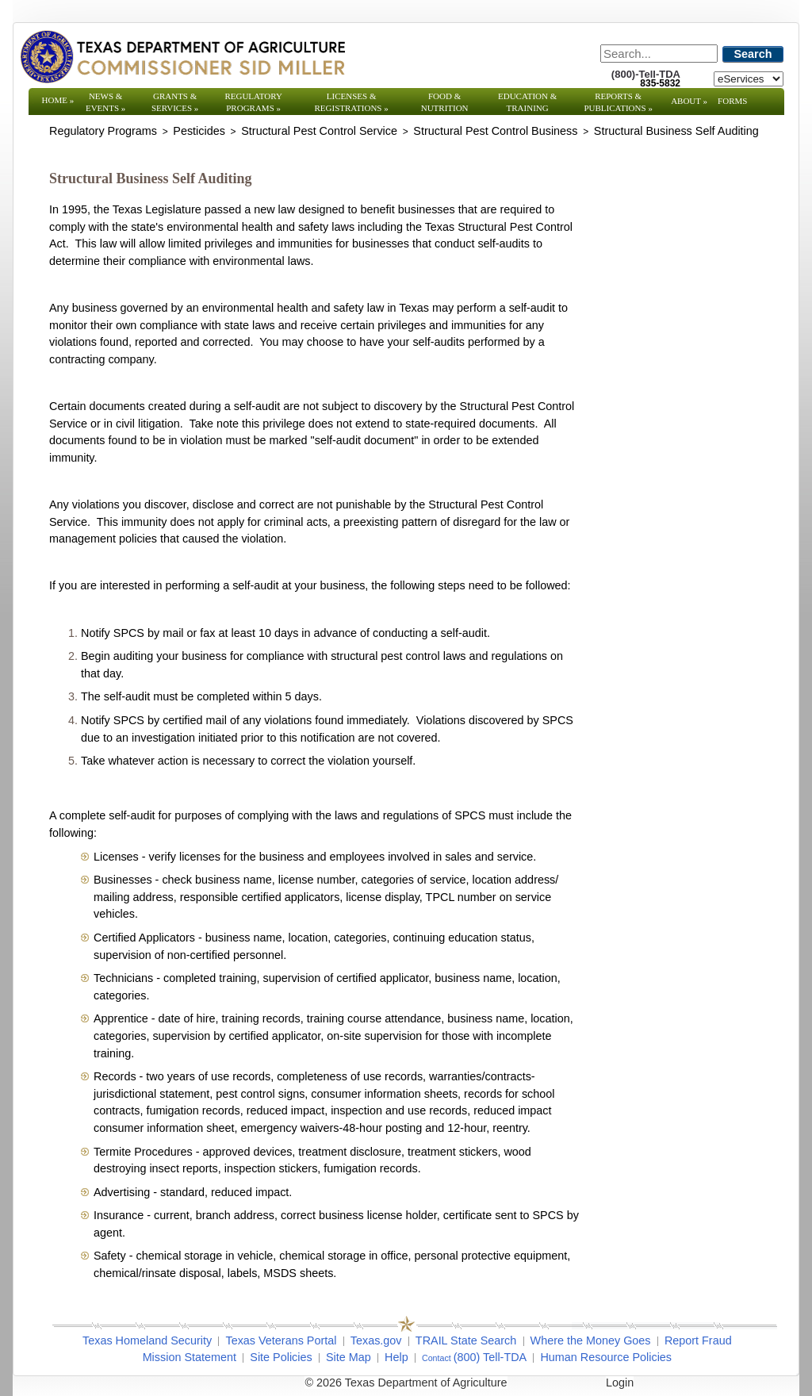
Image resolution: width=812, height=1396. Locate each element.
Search (753, 54)
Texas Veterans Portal (280, 1340)
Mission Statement (189, 1357)
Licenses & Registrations (352, 102)
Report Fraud (698, 1340)
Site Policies (281, 1357)
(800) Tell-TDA (490, 1357)
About (689, 100)
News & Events (105, 102)
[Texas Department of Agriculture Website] (181, 56)
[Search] (659, 53)
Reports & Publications (618, 102)
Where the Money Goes (590, 1340)
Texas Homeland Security (147, 1340)
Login (620, 1382)
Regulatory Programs (253, 102)
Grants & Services (174, 102)
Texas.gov (376, 1340)
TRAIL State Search (466, 1340)
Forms (732, 100)
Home (58, 100)
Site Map (348, 1357)
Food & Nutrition (445, 102)
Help (396, 1357)
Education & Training (527, 102)
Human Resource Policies (606, 1357)
